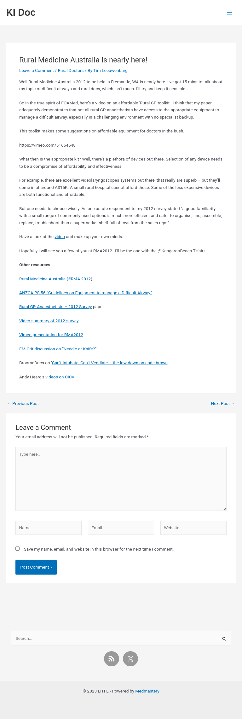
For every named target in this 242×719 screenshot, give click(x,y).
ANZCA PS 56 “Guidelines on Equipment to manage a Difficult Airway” (85, 292)
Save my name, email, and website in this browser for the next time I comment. (99, 549)
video (60, 236)
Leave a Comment (36, 70)
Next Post (223, 403)
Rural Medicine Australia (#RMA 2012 (55, 278)
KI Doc (21, 12)
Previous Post (23, 403)
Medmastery (147, 690)
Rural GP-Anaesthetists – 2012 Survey (55, 306)
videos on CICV (59, 376)
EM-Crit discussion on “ (41, 348)
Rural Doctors (71, 70)
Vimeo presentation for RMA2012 (51, 334)
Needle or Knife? (79, 348)
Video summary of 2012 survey (48, 320)
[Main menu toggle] (229, 12)
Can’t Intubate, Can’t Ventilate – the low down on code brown (110, 362)
